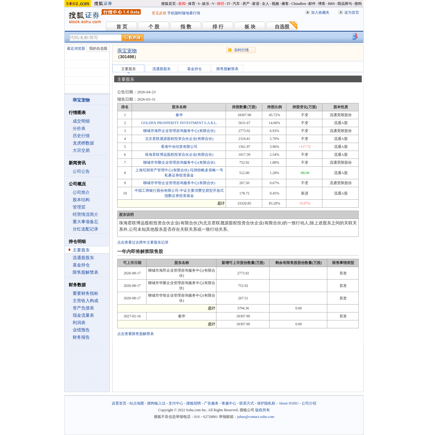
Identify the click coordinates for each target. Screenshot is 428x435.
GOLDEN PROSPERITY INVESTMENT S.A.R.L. (179, 123)
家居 (255, 4)
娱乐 (205, 4)
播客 (285, 4)
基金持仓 (81, 265)
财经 (220, 4)
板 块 (250, 26)
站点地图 (136, 403)
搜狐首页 (168, 4)
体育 (191, 4)
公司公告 (81, 171)
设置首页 (119, 403)
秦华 (179, 115)
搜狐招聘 (193, 403)
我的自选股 (98, 48)
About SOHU (288, 403)
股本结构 (81, 200)
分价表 (79, 128)
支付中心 (176, 403)
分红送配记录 (85, 229)
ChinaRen (298, 4)
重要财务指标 (85, 293)
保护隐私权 (266, 403)
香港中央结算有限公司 (179, 146)
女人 (265, 4)
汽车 (236, 4)
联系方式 (246, 403)
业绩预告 (81, 330)
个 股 (153, 26)
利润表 (79, 322)
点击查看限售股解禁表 (135, 334)
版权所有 (262, 410)
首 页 (121, 26)
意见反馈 (159, 13)
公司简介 (81, 192)
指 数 (185, 26)
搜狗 (358, 4)
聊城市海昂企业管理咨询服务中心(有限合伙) (179, 131)
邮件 (312, 4)
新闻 (182, 4)
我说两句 (344, 4)
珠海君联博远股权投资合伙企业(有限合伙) (179, 154)
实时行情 (241, 50)
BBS (331, 4)
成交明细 (81, 121)
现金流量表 (83, 315)
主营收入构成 (85, 300)
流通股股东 (83, 257)
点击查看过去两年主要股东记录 (143, 242)
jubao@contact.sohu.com (255, 417)
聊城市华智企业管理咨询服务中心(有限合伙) (179, 183)
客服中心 (229, 403)
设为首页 (351, 12)
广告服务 (211, 403)
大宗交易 (81, 150)
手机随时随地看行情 (183, 13)
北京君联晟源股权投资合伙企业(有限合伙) (179, 139)
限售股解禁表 (85, 272)
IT (228, 4)
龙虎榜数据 (83, 143)
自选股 (282, 26)
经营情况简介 (85, 214)
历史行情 (81, 136)
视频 (275, 4)
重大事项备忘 (85, 221)
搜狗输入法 (156, 403)
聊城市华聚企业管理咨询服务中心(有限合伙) (179, 162)
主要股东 (81, 250)
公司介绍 (309, 403)
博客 (321, 4)
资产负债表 (83, 308)
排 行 (217, 26)
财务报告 (81, 337)
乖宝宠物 (127, 50)
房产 (246, 4)
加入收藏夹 (320, 12)
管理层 (79, 207)
